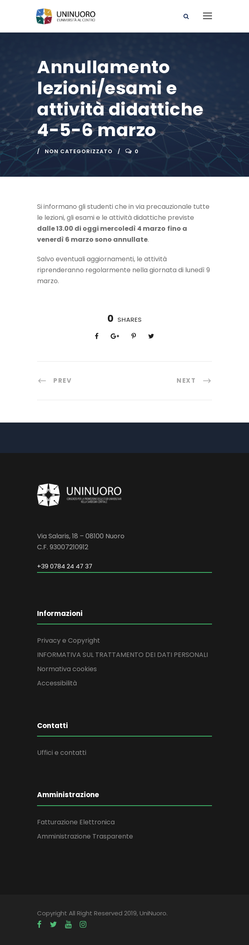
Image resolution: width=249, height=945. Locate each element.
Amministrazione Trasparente (85, 836)
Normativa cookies (67, 669)
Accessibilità (57, 683)
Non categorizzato (79, 151)
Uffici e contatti (61, 752)
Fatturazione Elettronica (76, 822)
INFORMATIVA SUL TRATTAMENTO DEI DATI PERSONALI (122, 654)
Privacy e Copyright (68, 640)
